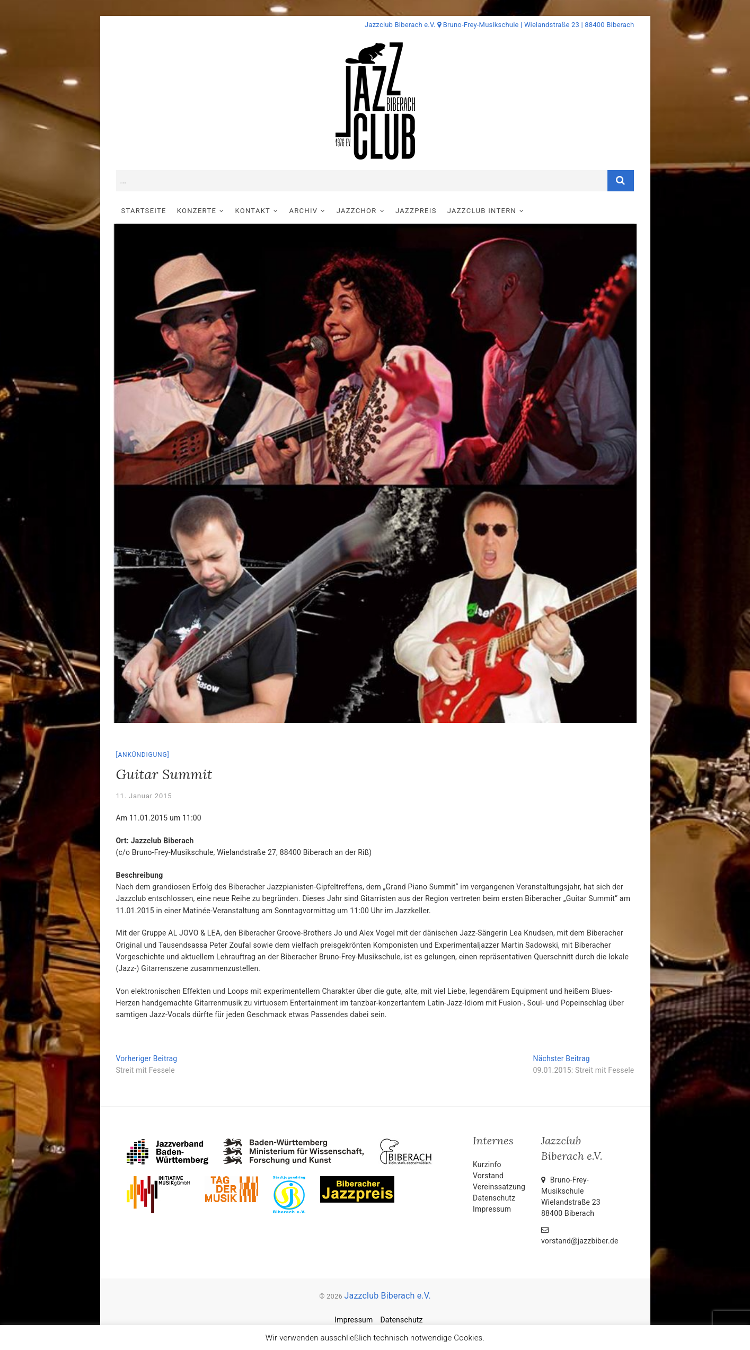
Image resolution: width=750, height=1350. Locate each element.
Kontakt (252, 211)
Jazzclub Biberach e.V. (387, 1296)
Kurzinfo (487, 1164)
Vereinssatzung (499, 1187)
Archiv (303, 211)
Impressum (492, 1209)
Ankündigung (142, 754)
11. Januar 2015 (144, 796)
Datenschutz (494, 1198)
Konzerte (196, 211)
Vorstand (488, 1175)
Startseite (143, 211)
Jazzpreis (416, 211)
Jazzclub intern (481, 211)
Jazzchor (357, 211)
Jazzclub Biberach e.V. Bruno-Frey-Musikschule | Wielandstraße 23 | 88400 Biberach (499, 25)
